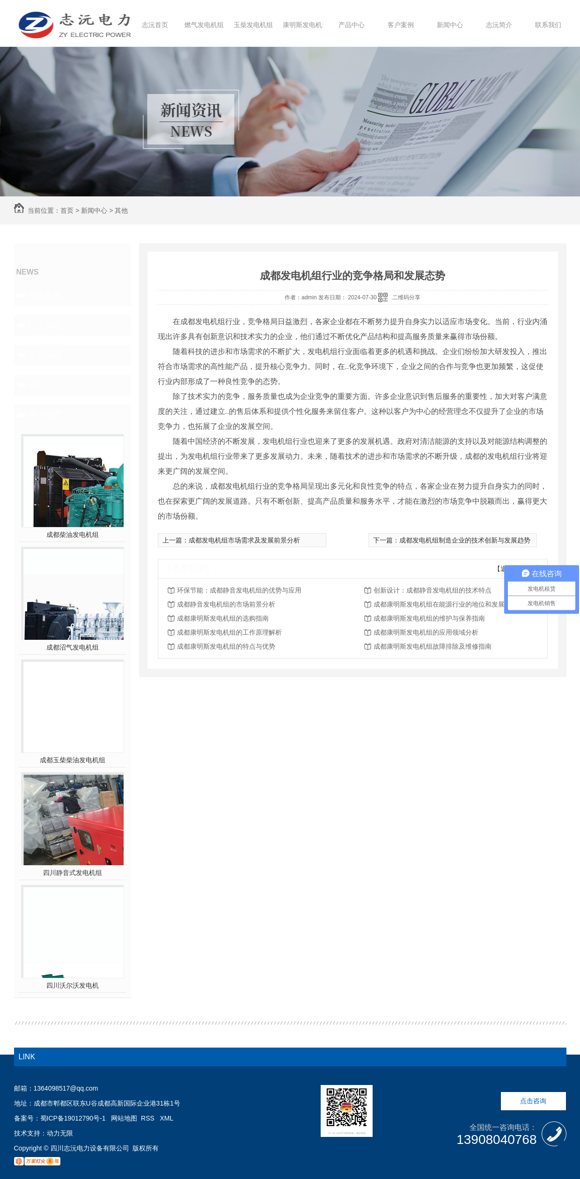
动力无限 (60, 1133)
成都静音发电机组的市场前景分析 (226, 604)
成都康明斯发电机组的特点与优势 (226, 646)
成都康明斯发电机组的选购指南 (223, 618)
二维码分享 (406, 297)
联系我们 (548, 25)
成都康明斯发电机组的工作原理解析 (229, 632)
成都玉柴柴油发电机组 (72, 760)
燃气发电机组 (204, 25)
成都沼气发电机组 (72, 647)
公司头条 (45, 295)
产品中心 (351, 25)
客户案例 (401, 25)
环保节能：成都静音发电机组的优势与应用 (239, 590)
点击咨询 (533, 1101)
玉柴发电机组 (253, 25)
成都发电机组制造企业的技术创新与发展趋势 (464, 540)
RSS (148, 1118)
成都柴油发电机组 (72, 534)
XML (167, 1118)
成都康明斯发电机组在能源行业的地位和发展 (439, 604)
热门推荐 (45, 415)
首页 (66, 210)
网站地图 (124, 1118)
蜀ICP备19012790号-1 (73, 1118)
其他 (121, 210)
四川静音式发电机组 (72, 872)
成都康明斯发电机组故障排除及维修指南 (433, 646)
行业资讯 (45, 325)
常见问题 (45, 355)
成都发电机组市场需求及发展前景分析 (244, 540)
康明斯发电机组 (306, 25)
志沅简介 (499, 25)
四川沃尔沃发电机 (72, 985)
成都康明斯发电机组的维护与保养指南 (429, 618)
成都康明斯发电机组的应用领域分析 (426, 632)
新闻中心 (450, 25)
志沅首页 (155, 25)
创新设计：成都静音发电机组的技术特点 (433, 590)
